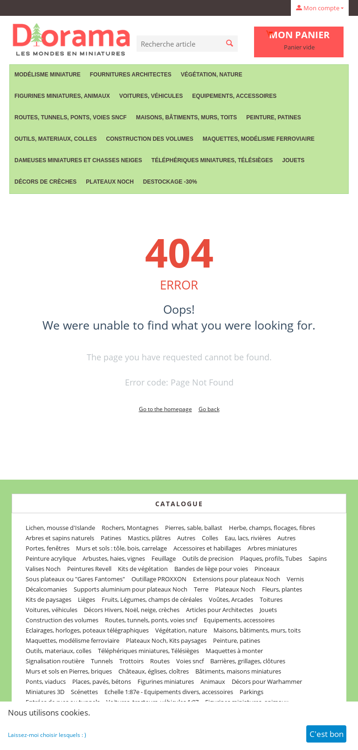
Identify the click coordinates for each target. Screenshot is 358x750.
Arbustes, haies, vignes (114, 558)
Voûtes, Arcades (231, 599)
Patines (111, 538)
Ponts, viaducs (46, 681)
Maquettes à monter (234, 651)
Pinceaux (267, 568)
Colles (210, 538)
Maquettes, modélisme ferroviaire (259, 139)
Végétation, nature (211, 74)
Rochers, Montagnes (130, 527)
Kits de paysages (48, 599)
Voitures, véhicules (151, 96)
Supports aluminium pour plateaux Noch (130, 589)
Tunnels (102, 661)
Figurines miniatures (166, 681)
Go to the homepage (165, 409)
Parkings (251, 692)
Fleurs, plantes (282, 589)
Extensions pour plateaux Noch (236, 579)
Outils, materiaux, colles (55, 139)
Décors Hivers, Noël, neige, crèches (131, 610)
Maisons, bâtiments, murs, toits (186, 117)
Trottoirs (131, 661)
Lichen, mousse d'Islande (60, 527)
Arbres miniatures (272, 548)
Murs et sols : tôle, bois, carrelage (121, 548)
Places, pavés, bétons (101, 681)
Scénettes (84, 692)
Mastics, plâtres (149, 538)
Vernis (295, 579)
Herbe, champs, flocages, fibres (272, 527)
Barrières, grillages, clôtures (247, 661)
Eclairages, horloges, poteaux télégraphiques (87, 630)
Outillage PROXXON (158, 579)
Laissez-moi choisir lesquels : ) (47, 735)
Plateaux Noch (109, 182)
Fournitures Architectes (131, 74)
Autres (186, 538)
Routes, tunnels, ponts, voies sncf (70, 117)
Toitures (271, 599)
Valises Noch (43, 568)
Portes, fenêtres (47, 548)
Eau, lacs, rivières (248, 538)
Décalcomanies (46, 589)
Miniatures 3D (45, 692)
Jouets (293, 160)
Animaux (212, 681)
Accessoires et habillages (207, 548)
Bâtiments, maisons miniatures (238, 671)
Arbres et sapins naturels (60, 538)
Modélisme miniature (47, 74)
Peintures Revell (89, 568)
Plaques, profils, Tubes (271, 558)
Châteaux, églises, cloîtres (153, 671)
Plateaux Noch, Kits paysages (166, 640)
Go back (209, 409)
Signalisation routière (55, 661)
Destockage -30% (170, 182)
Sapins (318, 558)
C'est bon (327, 734)
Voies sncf (190, 661)
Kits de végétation (143, 568)
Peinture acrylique (51, 558)
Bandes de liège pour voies (211, 568)
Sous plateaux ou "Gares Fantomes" (75, 579)
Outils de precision (208, 558)
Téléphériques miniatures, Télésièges (212, 160)
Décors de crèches (45, 182)
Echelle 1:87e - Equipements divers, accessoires (168, 692)
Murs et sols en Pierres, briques (69, 671)
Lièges (86, 599)
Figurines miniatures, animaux (62, 96)
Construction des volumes (149, 139)
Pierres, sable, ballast (193, 527)
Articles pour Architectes (219, 610)
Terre (201, 589)
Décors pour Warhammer (267, 681)
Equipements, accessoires (234, 96)
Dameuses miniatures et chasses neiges (78, 160)
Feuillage (163, 558)
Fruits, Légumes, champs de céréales (152, 599)
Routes (160, 661)
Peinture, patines (273, 117)
